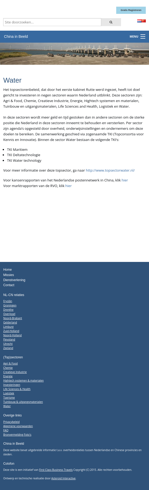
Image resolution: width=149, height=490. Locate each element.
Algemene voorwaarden (18, 426)
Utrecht (8, 344)
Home (7, 270)
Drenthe (8, 309)
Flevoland (9, 339)
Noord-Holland (12, 335)
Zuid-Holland (11, 331)
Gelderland (10, 322)
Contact (8, 285)
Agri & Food (10, 363)
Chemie (8, 368)
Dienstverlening (14, 280)
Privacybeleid (11, 422)
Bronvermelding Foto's (17, 434)
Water (7, 406)
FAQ (5, 430)
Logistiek (8, 393)
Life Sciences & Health (16, 389)
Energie (8, 376)
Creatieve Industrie (15, 372)
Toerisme (9, 397)
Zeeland (8, 348)
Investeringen (11, 385)
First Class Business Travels (56, 470)
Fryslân (7, 301)
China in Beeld (16, 36)
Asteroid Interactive (63, 478)
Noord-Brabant (12, 318)
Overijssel (9, 314)
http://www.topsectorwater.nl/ (110, 170)
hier (125, 180)
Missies (8, 275)
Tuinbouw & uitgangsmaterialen (23, 402)
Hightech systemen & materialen (23, 380)
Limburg (8, 327)
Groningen (9, 305)
